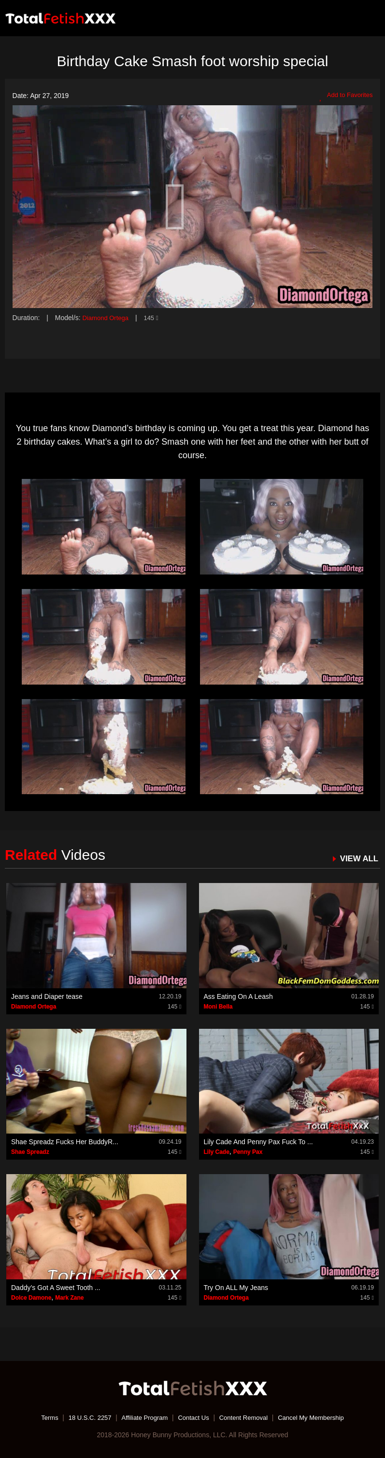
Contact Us (193, 1417)
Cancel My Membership (318, 1417)
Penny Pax (248, 1152)
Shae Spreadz (30, 1152)
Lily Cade (216, 1152)
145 (155, 318)
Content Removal (246, 1417)
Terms (40, 1417)
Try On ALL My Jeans (236, 1287)
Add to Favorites (343, 96)
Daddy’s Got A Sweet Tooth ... (55, 1287)
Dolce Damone (31, 1297)
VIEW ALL (357, 858)
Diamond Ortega (107, 318)
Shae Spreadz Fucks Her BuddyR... (64, 1142)
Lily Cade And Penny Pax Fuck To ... (258, 1142)
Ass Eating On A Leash (238, 996)
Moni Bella (218, 1006)
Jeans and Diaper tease (47, 996)
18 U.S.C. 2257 (83, 1417)
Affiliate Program (141, 1417)
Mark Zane (69, 1297)
